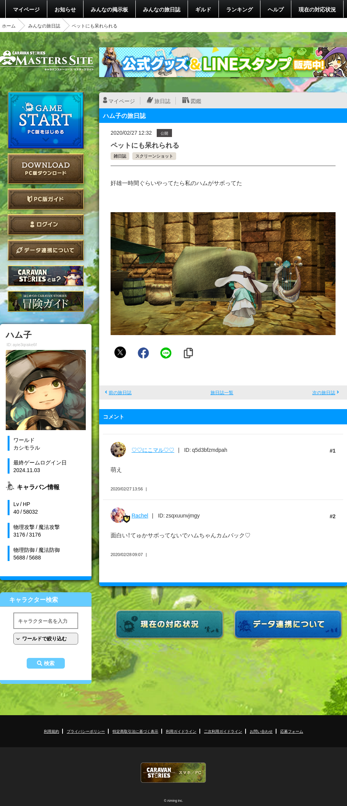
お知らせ (65, 9)
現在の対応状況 (317, 9)
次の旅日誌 (323, 392)
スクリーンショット (154, 156)
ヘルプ (276, 9)
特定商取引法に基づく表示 (135, 731)
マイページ (26, 9)
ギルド (203, 9)
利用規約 (51, 731)
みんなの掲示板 (109, 9)
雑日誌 (120, 156)
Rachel (140, 515)
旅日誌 (162, 101)
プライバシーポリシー (86, 731)
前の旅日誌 (120, 392)
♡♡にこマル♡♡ (153, 449)
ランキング (239, 9)
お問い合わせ (261, 731)
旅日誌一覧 (221, 392)
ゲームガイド (46, 301)
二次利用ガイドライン (223, 731)
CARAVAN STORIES (173, 772)
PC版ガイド (46, 199)
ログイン (46, 224)
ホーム (9, 25)
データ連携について (46, 250)
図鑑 (196, 101)
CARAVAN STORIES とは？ (46, 275)
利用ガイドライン (181, 731)
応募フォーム (291, 731)
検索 (49, 663)
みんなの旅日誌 (161, 9)
